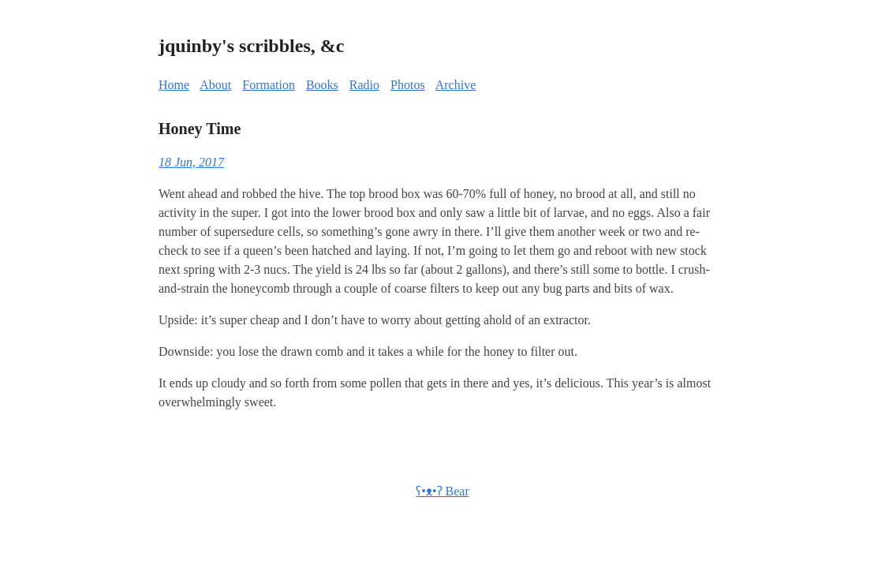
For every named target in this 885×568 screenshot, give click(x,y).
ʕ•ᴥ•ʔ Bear (442, 491)
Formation (268, 85)
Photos (407, 85)
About (215, 85)
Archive (455, 85)
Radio (364, 85)
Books (322, 85)
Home (174, 85)
